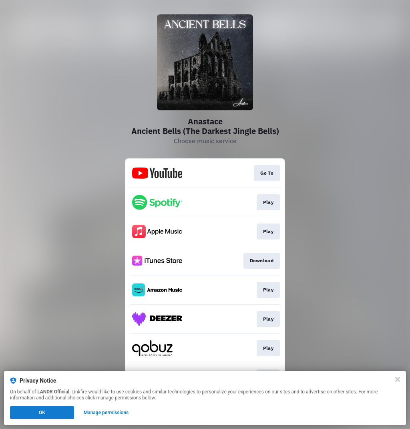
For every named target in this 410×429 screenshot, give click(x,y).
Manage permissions (106, 412)
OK (42, 412)
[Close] (397, 379)
